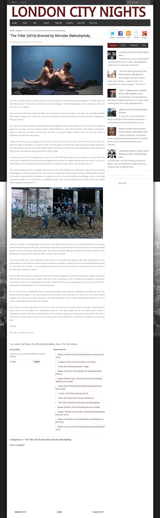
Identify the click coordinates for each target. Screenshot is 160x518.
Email (136, 38)
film (33, 344)
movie (58, 344)
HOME (14, 23)
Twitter (112, 38)
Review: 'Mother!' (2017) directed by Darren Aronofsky (79, 407)
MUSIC (47, 23)
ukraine (19, 31)
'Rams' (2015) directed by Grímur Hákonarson (76, 398)
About (14, 2)
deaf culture (26, 344)
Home (12, 31)
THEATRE (58, 23)
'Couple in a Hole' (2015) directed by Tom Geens (77, 362)
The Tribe (66, 344)
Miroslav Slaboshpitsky (45, 344)
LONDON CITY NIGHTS (78, 12)
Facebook (120, 38)
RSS (128, 38)
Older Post (98, 512)
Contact (23, 2)
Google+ (144, 38)
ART (35, 23)
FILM (25, 23)
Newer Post (20, 512)
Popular (113, 45)
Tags (144, 45)
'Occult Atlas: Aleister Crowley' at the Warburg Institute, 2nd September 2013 (134, 154)
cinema (17, 344)
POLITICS (93, 23)
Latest (123, 45)
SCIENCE (69, 23)
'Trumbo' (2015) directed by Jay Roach (73, 394)
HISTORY (81, 23)
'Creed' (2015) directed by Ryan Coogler (73, 367)
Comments (134, 45)
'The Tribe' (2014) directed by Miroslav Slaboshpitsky (79, 403)
